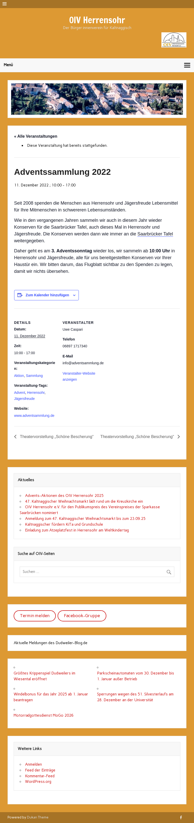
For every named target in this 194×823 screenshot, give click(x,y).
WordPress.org (38, 781)
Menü (8, 65)
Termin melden (35, 615)
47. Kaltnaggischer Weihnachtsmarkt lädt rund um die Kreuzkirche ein (84, 501)
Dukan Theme (37, 817)
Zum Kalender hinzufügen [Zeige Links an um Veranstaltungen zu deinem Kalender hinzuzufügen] (47, 295)
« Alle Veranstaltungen (35, 136)
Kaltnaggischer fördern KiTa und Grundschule (64, 524)
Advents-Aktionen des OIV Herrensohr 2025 (64, 495)
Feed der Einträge (40, 770)
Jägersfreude (24, 399)
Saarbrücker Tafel (155, 233)
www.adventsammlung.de (34, 416)
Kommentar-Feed (40, 776)
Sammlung (34, 376)
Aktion (19, 376)
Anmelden (33, 764)
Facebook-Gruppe (82, 615)
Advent (19, 393)
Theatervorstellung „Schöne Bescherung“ (56, 436)
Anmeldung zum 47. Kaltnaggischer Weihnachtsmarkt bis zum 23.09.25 (85, 518)
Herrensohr (35, 393)
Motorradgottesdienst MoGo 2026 (44, 715)
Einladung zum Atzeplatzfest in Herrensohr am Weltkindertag (77, 530)
